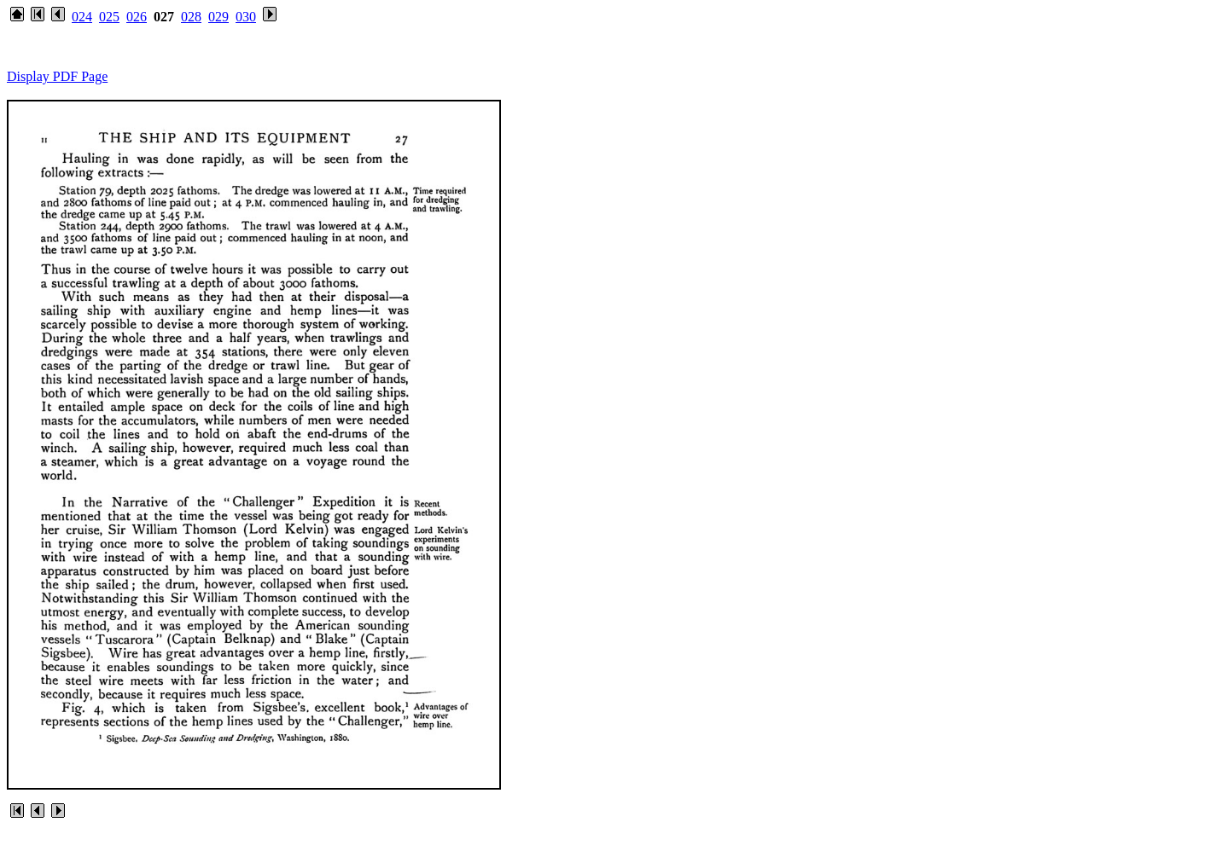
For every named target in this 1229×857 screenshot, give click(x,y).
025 (109, 16)
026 (136, 16)
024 (82, 16)
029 (218, 16)
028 (191, 16)
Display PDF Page (57, 76)
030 (246, 16)
